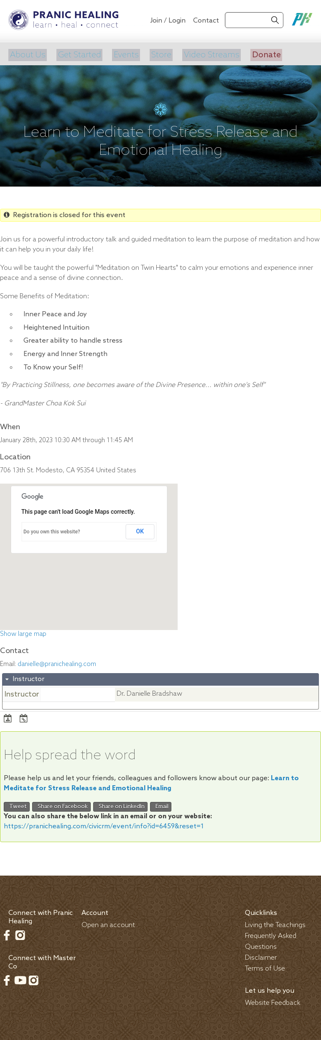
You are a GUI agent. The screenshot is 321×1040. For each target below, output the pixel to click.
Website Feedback (273, 1001)
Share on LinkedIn (120, 805)
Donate (263, 54)
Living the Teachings (275, 923)
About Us (26, 54)
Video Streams (209, 54)
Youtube (20, 978)
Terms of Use (265, 967)
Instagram (20, 933)
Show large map (23, 632)
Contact (206, 21)
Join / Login (168, 21)
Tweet (17, 805)
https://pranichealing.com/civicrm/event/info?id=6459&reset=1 (104, 824)
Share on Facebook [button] (61, 805)
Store (159, 54)
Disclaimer (261, 956)
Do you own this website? (51, 530)
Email (160, 805)
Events (124, 54)
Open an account (108, 923)
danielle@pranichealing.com (57, 662)
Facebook (6, 933)
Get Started (78, 54)
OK (140, 529)
